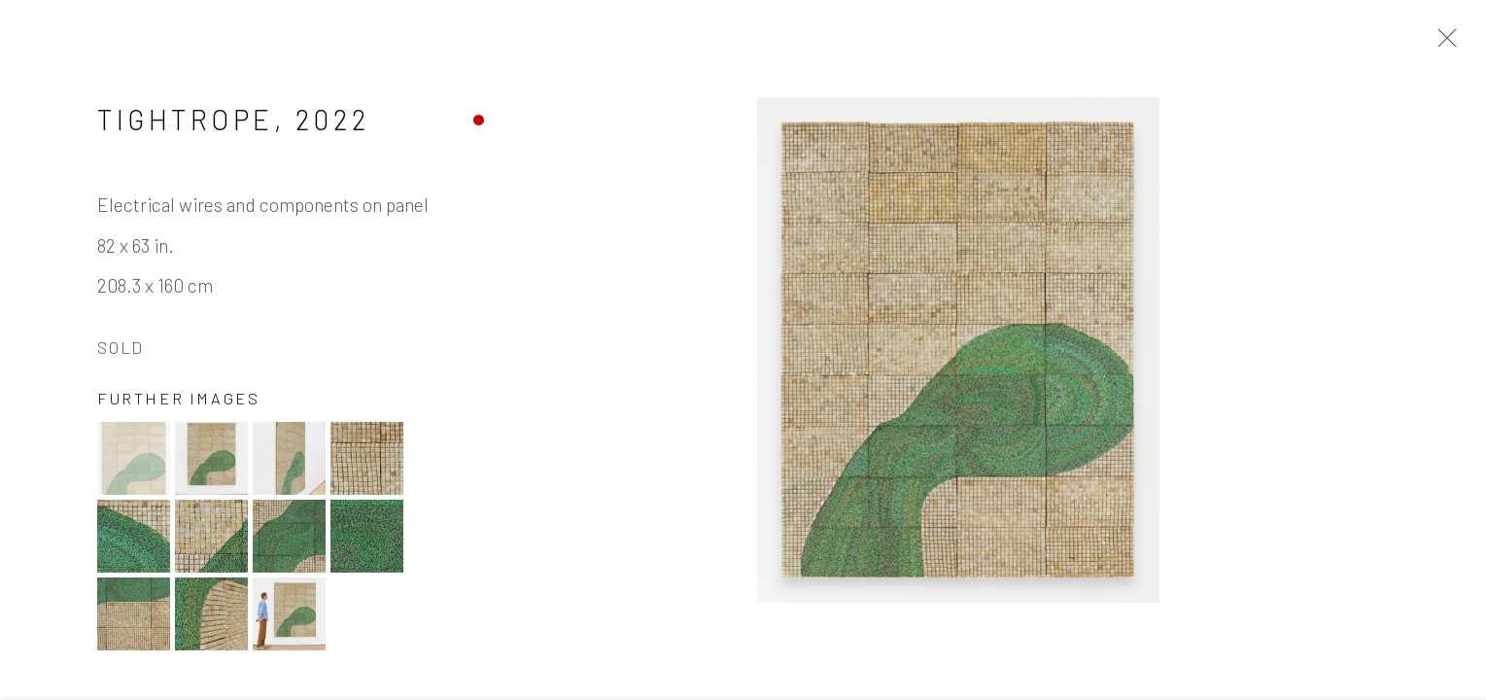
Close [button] (1442, 43)
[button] (133, 461)
